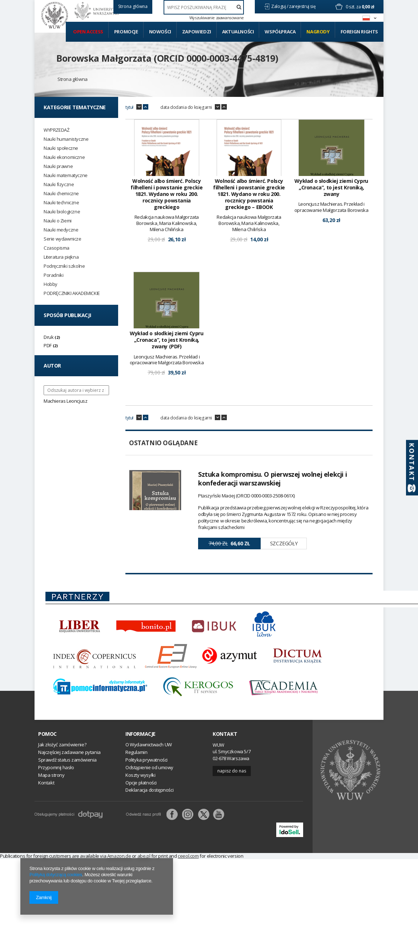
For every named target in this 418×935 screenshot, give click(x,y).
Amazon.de (119, 856)
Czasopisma (56, 248)
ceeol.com (188, 856)
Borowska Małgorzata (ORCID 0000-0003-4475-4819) (167, 58)
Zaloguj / (280, 6)
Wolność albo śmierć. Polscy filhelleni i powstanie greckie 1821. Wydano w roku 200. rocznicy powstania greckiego (166, 194)
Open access (88, 31)
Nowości (160, 31)
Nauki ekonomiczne (64, 157)
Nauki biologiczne (62, 212)
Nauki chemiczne (61, 193)
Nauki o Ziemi (58, 221)
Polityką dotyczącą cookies (55, 874)
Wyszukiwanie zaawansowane (216, 17)
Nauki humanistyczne (66, 139)
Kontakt (225, 734)
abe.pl (143, 856)
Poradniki (53, 275)
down (139, 107)
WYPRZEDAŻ (56, 130)
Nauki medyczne (61, 230)
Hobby (50, 284)
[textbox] (204, 7)
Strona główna (72, 79)
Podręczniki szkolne (64, 266)
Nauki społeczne (61, 148)
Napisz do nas (231, 771)
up (145, 107)
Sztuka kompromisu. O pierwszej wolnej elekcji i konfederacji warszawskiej (272, 478)
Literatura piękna (61, 257)
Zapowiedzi (196, 31)
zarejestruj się (303, 6)
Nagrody (317, 31)
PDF (48, 345)
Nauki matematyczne (66, 175)
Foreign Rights (359, 31)
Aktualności (238, 31)
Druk (48, 337)
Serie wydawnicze (62, 239)
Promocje (126, 31)
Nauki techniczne (61, 203)
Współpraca (280, 31)
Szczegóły (283, 543)
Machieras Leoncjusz (65, 401)
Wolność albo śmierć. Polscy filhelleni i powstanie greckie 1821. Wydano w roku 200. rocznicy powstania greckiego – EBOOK (249, 194)
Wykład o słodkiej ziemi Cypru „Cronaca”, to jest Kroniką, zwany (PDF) (166, 340)
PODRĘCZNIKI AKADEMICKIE (72, 293)
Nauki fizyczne (59, 184)
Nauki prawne (58, 166)
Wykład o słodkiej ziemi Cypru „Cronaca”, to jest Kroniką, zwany (331, 187)
